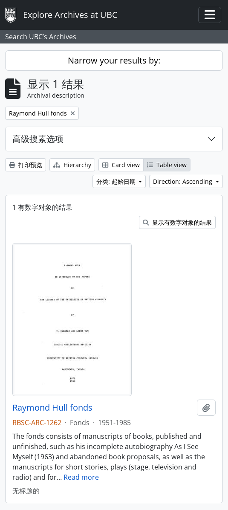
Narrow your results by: (114, 60)
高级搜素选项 (37, 139)
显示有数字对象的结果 (177, 222)
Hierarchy (72, 165)
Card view (121, 165)
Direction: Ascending (183, 181)
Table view (167, 165)
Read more (81, 477)
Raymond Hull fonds (52, 408)
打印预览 (25, 165)
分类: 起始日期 (116, 181)
